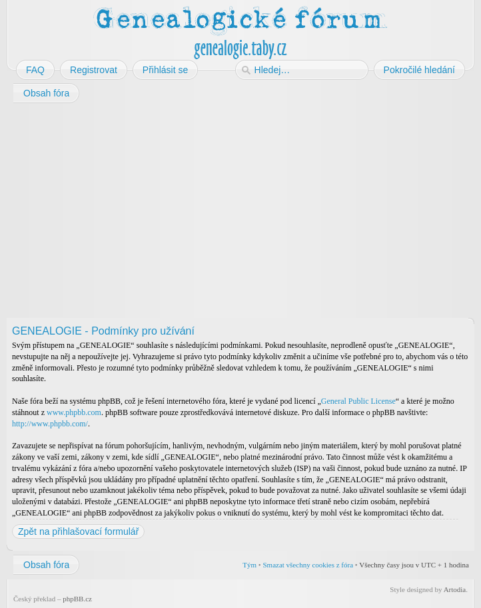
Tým (249, 565)
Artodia (455, 589)
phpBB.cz (77, 599)
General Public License (358, 401)
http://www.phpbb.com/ (50, 423)
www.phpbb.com (74, 412)
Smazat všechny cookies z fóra (307, 565)
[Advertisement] (240, 211)
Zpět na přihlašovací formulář (78, 531)
